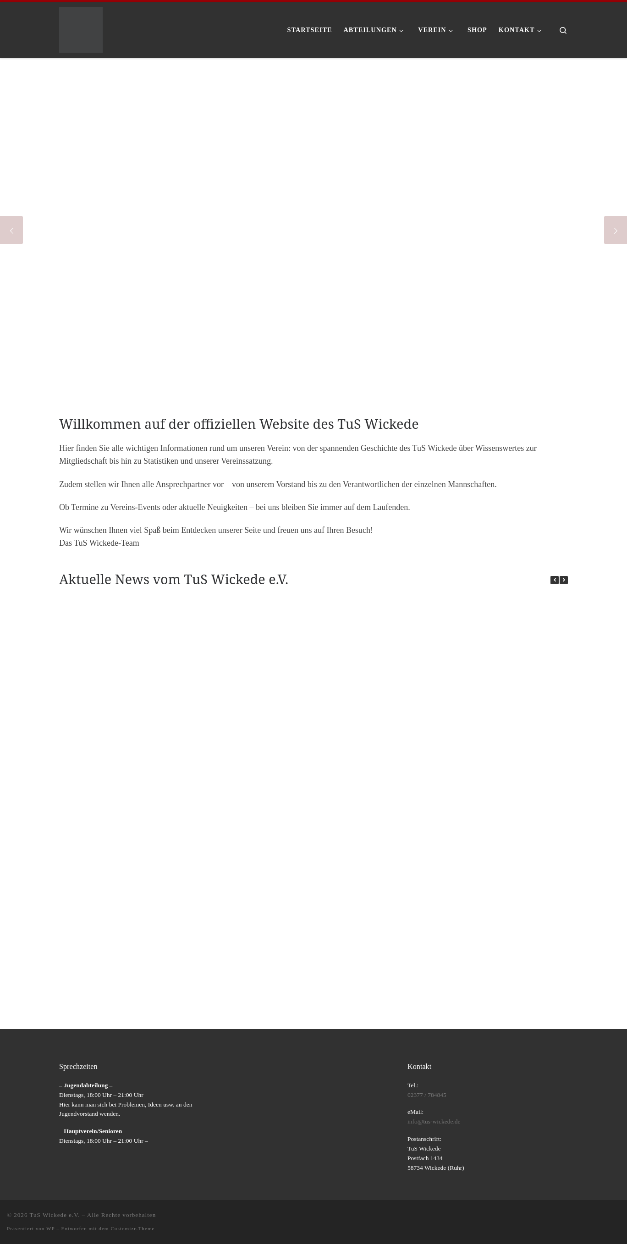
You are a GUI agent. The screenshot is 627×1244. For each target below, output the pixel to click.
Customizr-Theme (132, 1228)
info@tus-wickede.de (434, 1121)
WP (50, 1228)
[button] (564, 580)
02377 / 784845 (426, 1094)
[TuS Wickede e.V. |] (81, 28)
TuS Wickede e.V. (55, 1214)
